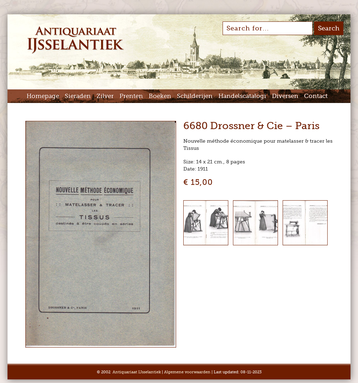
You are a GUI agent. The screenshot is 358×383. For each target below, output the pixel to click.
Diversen (285, 96)
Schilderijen (195, 96)
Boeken (160, 96)
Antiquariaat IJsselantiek (137, 372)
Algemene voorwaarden (187, 372)
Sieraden (78, 96)
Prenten (131, 96)
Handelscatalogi (242, 96)
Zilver (105, 96)
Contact (316, 96)
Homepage (42, 96)
